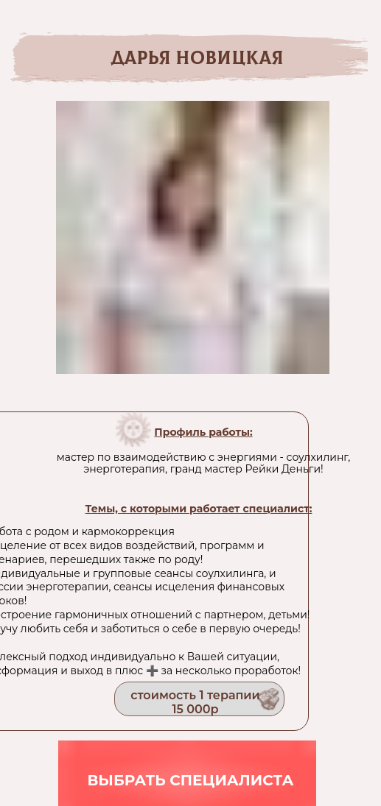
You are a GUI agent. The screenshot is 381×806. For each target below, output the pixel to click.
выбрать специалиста (190, 780)
